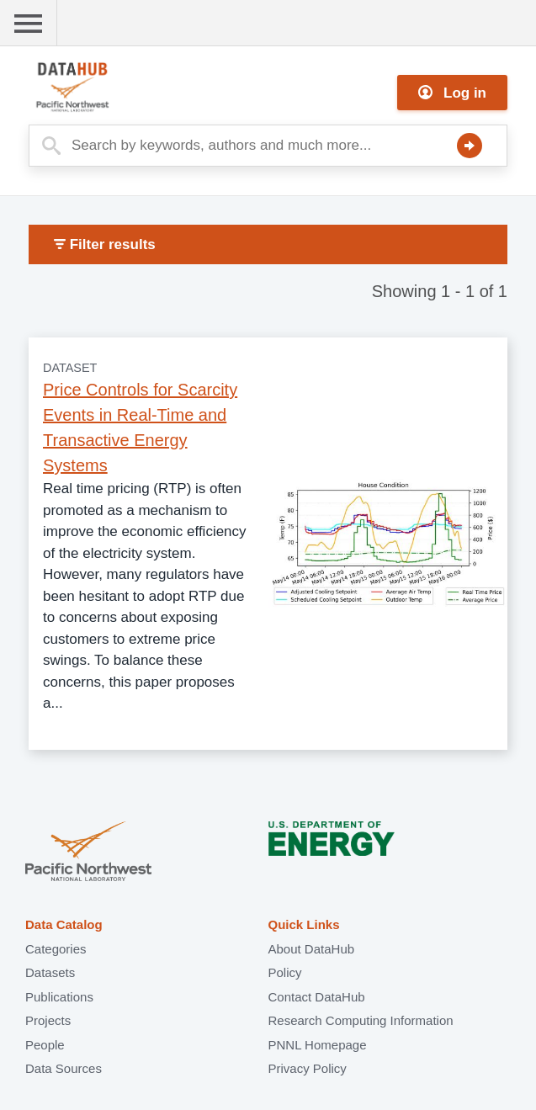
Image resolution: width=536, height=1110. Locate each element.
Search (469, 145)
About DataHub (311, 949)
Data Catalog (64, 924)
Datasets (50, 972)
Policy (285, 972)
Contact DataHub (316, 997)
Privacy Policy (307, 1068)
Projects (48, 1020)
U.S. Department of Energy (331, 852)
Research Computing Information (361, 1020)
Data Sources (63, 1068)
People (45, 1045)
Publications (59, 997)
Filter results (105, 244)
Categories (56, 949)
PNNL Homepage (317, 1045)
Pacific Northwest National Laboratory (88, 852)
